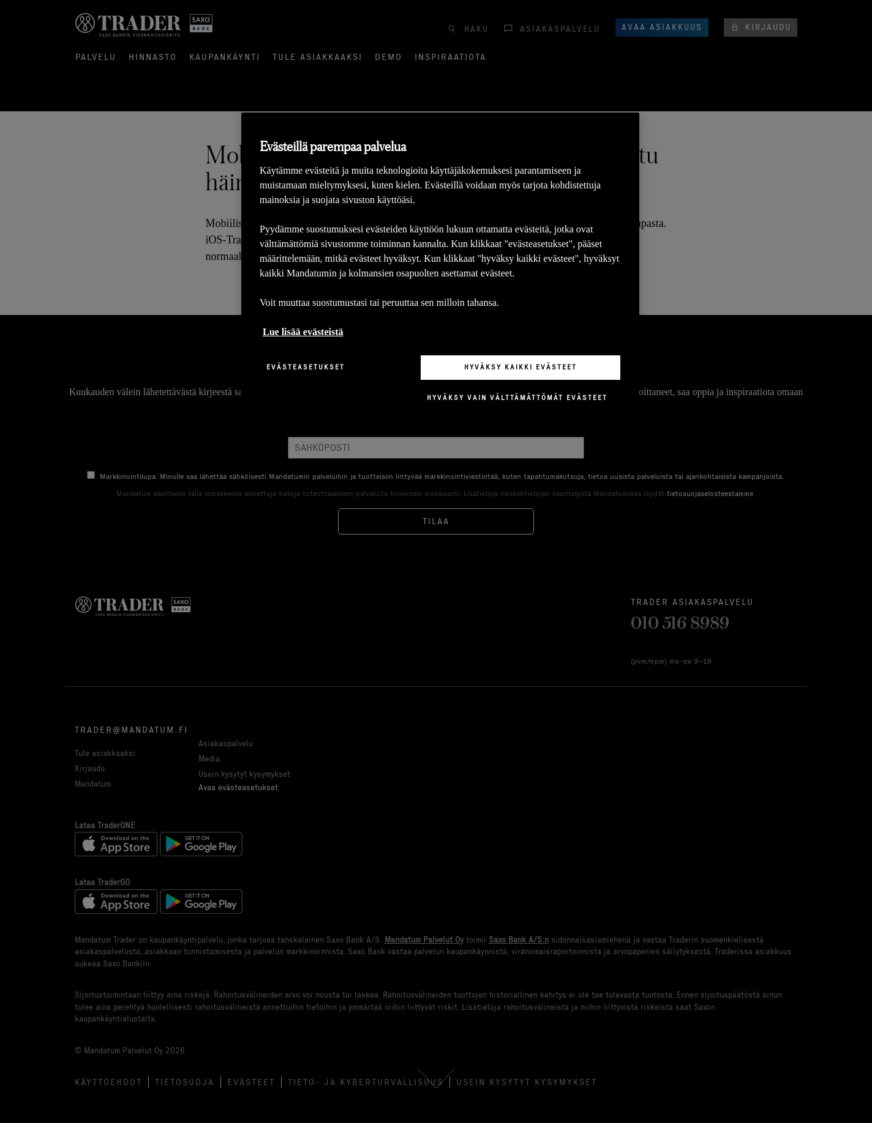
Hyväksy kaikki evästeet (520, 367)
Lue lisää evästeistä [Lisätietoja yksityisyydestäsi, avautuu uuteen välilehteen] (303, 332)
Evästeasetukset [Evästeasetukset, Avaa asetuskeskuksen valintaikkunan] (305, 367)
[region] (440, 268)
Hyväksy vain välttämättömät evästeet (517, 397)
